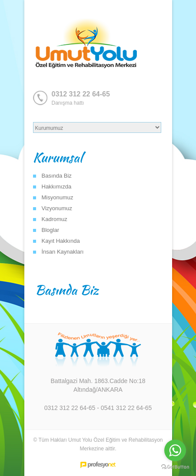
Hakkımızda (57, 186)
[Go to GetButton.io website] (175, 467)
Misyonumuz (57, 197)
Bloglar (50, 230)
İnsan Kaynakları (63, 251)
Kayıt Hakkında (61, 241)
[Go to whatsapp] (175, 450)
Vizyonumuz (57, 208)
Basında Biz (57, 175)
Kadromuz (54, 219)
